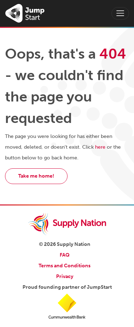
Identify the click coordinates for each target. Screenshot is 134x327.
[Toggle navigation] (120, 13)
